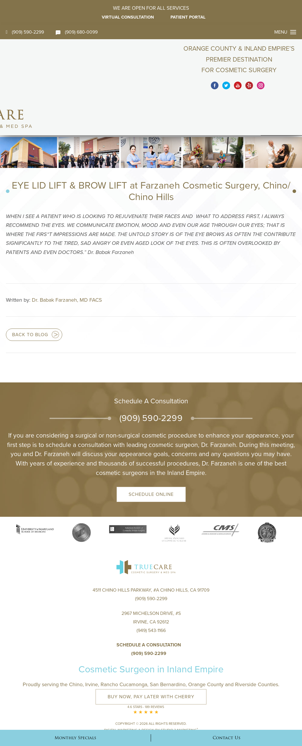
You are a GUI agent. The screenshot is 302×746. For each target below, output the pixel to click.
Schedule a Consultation (148, 610)
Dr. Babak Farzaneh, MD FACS (67, 264)
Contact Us (226, 738)
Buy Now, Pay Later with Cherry (151, 662)
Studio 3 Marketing (179, 695)
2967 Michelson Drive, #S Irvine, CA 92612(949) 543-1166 (151, 587)
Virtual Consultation (127, 17)
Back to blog (30, 299)
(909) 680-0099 (77, 32)
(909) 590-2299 (25, 32)
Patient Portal (188, 17)
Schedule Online (151, 459)
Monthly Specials (75, 738)
